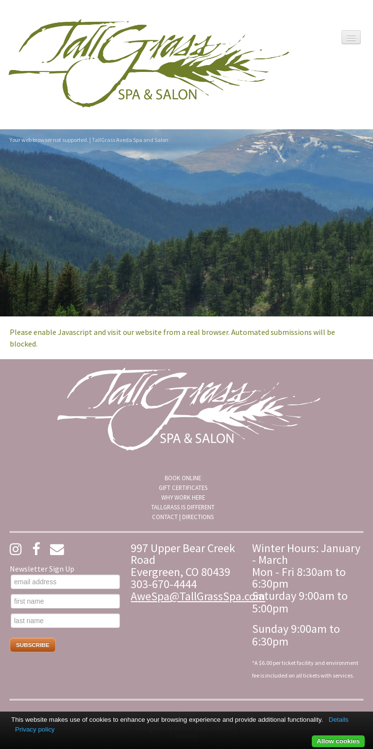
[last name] (65, 620)
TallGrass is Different (183, 507)
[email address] (65, 582)
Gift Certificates (183, 487)
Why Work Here (183, 497)
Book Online (183, 478)
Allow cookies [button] (338, 741)
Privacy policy (34, 729)
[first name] (65, 601)
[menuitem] (182, 478)
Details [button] (339, 719)
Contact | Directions (183, 517)
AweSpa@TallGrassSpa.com (198, 596)
